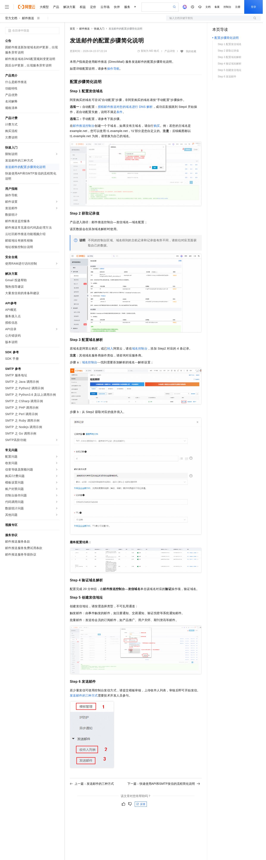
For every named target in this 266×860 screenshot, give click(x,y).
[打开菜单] (7, 7)
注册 (237, 6)
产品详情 (169, 51)
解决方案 (69, 7)
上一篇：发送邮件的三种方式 (92, 783)
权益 (83, 7)
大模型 (44, 7)
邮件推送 (28, 18)
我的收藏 (191, 51)
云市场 (105, 7)
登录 (253, 6)
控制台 (227, 6)
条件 (119, 112)
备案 (217, 6)
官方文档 (11, 18)
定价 (93, 7)
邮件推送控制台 (84, 125)
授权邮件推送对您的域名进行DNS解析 (125, 106)
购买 (157, 125)
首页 (72, 28)
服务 (127, 7)
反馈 (140, 804)
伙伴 (117, 7)
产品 (56, 7)
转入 (110, 348)
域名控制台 (139, 348)
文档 (208, 6)
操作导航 (113, 68)
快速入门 (99, 28)
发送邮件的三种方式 (84, 695)
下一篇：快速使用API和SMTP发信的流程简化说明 (163, 783)
